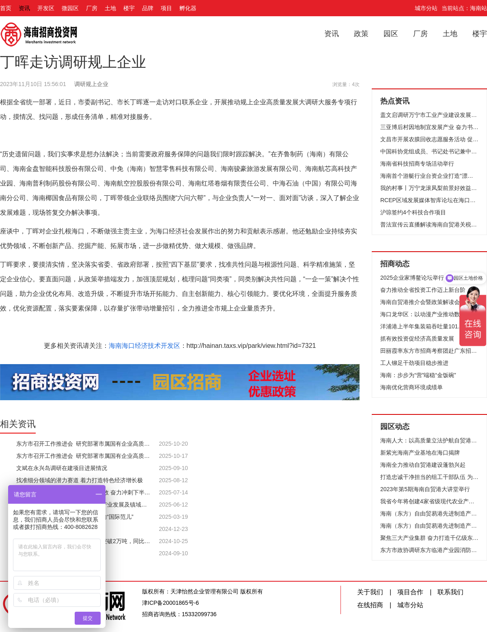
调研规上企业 (91, 84)
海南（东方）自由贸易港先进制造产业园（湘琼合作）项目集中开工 (429, 525)
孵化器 (187, 8)
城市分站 (426, 8)
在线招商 (370, 605)
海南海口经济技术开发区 (144, 345)
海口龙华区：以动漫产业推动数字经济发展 (429, 314)
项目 (166, 8)
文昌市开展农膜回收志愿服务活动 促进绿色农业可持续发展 (429, 139)
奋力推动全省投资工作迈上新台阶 (422, 290)
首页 (5, 8)
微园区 (70, 8)
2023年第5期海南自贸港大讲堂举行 (425, 489)
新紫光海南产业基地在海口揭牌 (420, 452)
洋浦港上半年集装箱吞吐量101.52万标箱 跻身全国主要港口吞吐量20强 (429, 326)
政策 (361, 34)
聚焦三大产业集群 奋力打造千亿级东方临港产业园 (429, 538)
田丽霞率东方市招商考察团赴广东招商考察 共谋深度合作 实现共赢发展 (429, 350)
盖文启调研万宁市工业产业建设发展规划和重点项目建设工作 (429, 115)
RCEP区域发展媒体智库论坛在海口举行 (429, 200)
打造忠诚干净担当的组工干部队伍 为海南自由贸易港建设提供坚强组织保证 (429, 477)
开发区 (45, 8)
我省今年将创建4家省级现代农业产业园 (429, 501)
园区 (391, 34)
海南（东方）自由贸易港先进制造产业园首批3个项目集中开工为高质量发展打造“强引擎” (429, 513)
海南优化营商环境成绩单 (411, 387)
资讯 (24, 8)
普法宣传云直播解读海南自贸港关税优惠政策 (429, 224)
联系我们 (450, 592)
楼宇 (129, 8)
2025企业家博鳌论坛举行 (412, 277)
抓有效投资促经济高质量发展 (417, 338)
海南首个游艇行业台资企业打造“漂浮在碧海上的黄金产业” (429, 176)
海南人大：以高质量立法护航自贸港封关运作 (429, 440)
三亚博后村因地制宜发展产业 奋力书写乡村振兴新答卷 (429, 127)
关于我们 (370, 592)
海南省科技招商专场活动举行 (417, 163)
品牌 (147, 8)
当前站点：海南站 (464, 8)
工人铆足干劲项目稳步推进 (414, 363)
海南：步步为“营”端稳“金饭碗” (418, 375)
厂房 (91, 8)
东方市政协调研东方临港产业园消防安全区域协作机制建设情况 (429, 550)
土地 (110, 8)
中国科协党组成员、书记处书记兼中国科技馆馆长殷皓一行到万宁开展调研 (429, 151)
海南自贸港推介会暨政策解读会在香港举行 (429, 302)
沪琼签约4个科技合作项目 (413, 212)
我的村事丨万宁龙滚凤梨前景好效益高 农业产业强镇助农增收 (429, 188)
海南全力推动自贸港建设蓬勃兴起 (422, 465)
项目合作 (410, 592)
